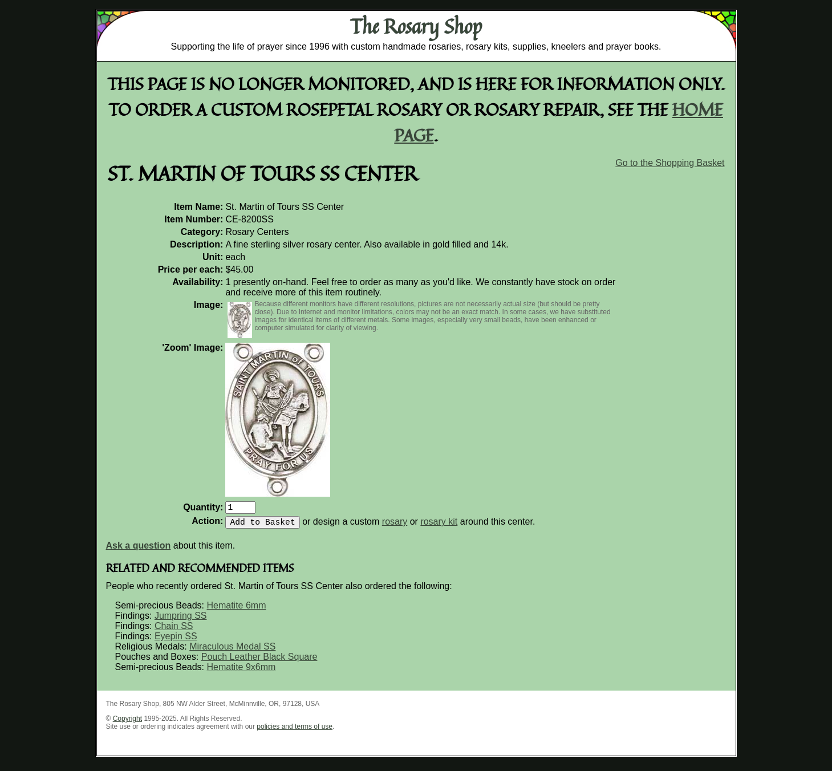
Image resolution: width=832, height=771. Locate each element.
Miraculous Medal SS (232, 651)
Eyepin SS (176, 641)
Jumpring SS (181, 620)
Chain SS (174, 630)
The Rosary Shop (416, 26)
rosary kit (438, 526)
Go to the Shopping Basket (669, 163)
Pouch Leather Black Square (259, 661)
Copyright (127, 723)
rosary (394, 526)
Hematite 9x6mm (240, 671)
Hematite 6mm (236, 610)
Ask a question (138, 550)
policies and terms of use (294, 731)
